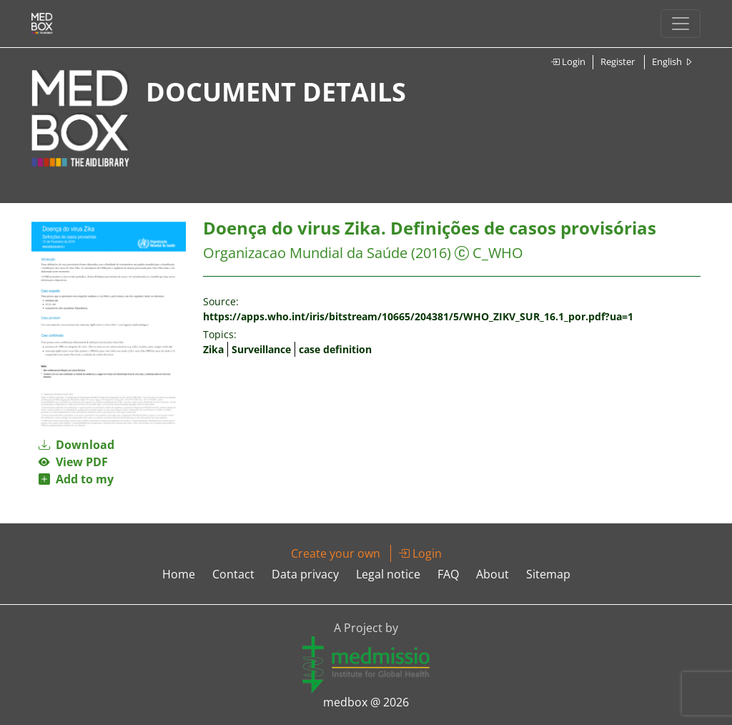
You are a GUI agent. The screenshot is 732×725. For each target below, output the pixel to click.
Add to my (76, 479)
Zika (213, 349)
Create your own (335, 553)
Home (178, 574)
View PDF (73, 462)
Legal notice (388, 574)
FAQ (448, 574)
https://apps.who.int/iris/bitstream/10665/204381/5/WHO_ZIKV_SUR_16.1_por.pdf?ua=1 (418, 316)
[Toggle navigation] (681, 23)
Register (617, 61)
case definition (335, 349)
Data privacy (305, 574)
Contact (233, 574)
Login (567, 61)
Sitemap (548, 574)
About (492, 574)
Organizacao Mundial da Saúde (305, 252)
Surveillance (261, 349)
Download (76, 445)
